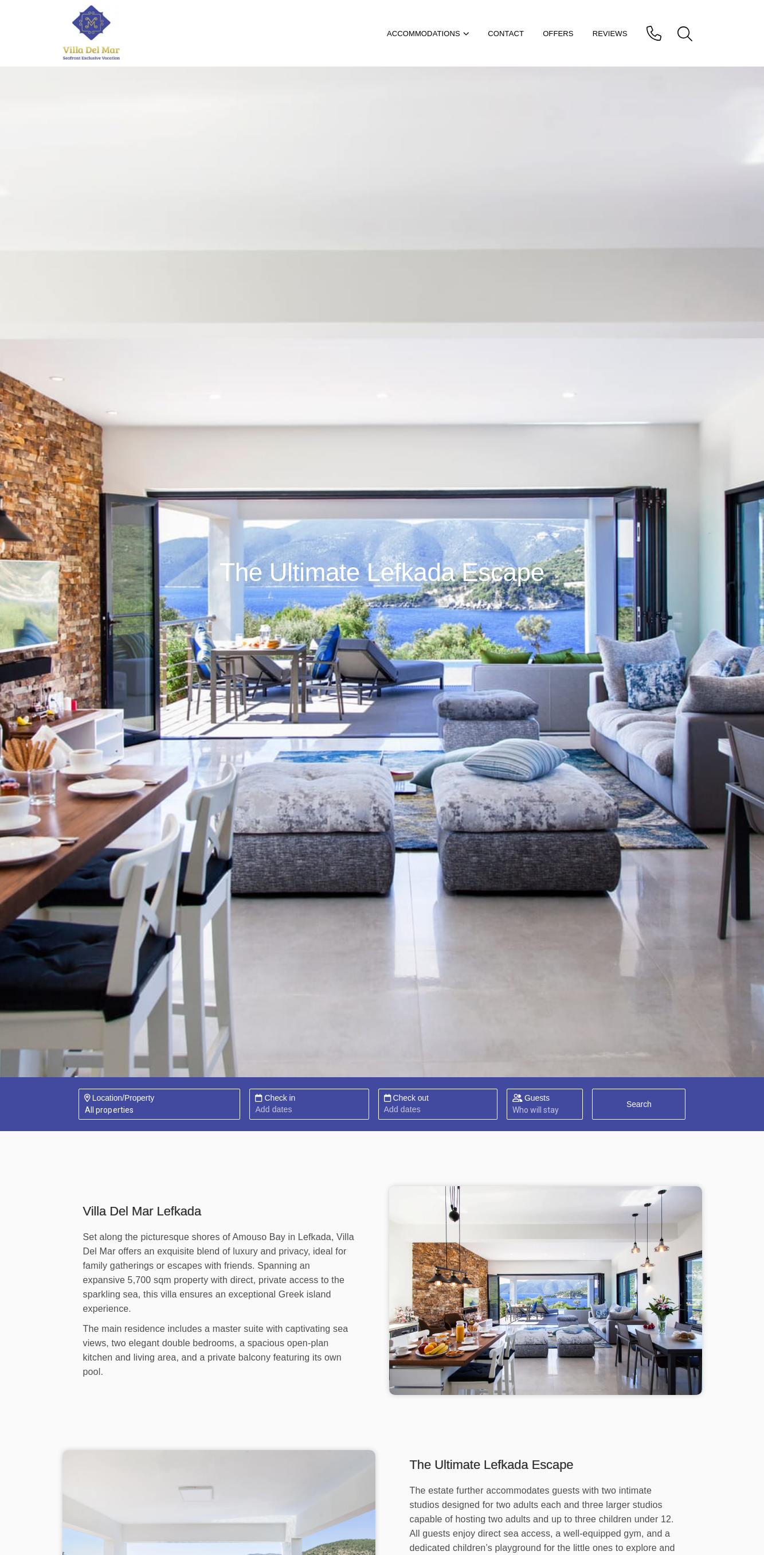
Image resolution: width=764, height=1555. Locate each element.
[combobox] (84, 1110)
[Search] (639, 1104)
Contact (506, 33)
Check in (275, 1097)
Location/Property (119, 1097)
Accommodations (428, 33)
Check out (406, 1097)
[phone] (655, 33)
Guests (531, 1097)
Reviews (610, 33)
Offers (558, 33)
